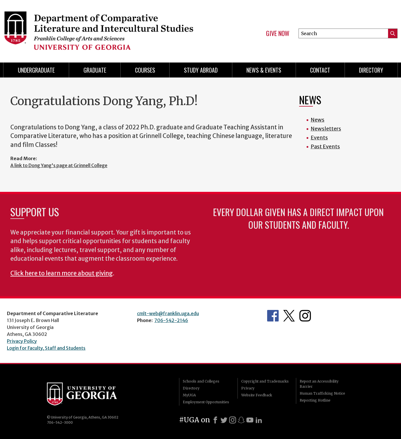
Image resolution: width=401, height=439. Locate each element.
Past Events (325, 146)
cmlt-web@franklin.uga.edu (168, 313)
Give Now (277, 33)
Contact (320, 70)
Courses (145, 70)
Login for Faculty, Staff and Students (46, 348)
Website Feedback (256, 395)
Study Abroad (201, 70)
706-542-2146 (171, 320)
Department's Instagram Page (305, 315)
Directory (371, 70)
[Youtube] (249, 420)
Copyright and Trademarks (265, 381)
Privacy (247, 388)
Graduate (94, 70)
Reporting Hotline (315, 400)
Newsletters (326, 128)
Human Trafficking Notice (322, 393)
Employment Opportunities (206, 402)
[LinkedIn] (258, 420)
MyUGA (189, 395)
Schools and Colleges (201, 381)
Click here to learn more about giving (61, 273)
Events (319, 137)
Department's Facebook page (273, 315)
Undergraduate (36, 70)
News (317, 119)
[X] (224, 420)
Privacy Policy (22, 341)
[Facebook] (215, 420)
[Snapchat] (241, 420)
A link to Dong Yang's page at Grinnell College (58, 165)
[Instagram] (232, 420)
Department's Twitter (289, 315)
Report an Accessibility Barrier (319, 384)
